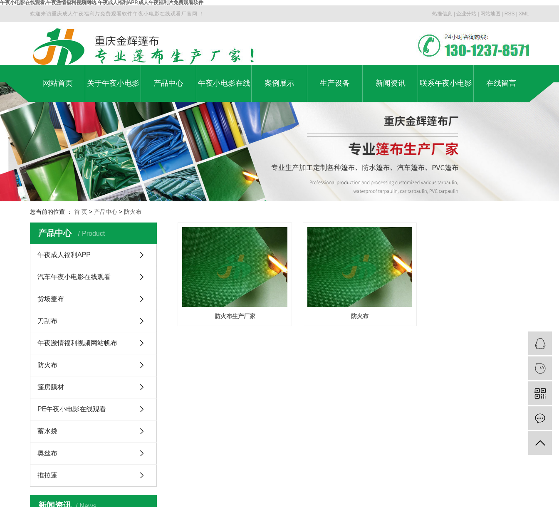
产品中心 (168, 83)
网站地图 (490, 14)
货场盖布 (50, 298)
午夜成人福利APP (64, 254)
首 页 (80, 211)
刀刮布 (47, 320)
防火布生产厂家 (232, 313)
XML (524, 14)
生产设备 (335, 83)
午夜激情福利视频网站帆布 (77, 342)
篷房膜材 (50, 387)
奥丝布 (47, 453)
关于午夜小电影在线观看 (113, 90)
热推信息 (442, 14)
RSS (510, 14)
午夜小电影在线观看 (224, 90)
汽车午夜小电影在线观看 (74, 276)
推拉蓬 (47, 475)
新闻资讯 (391, 83)
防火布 (132, 211)
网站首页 (58, 83)
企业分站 (466, 14)
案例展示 (279, 83)
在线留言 (501, 83)
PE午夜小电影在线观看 (71, 409)
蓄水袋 (47, 431)
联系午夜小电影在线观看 (446, 90)
